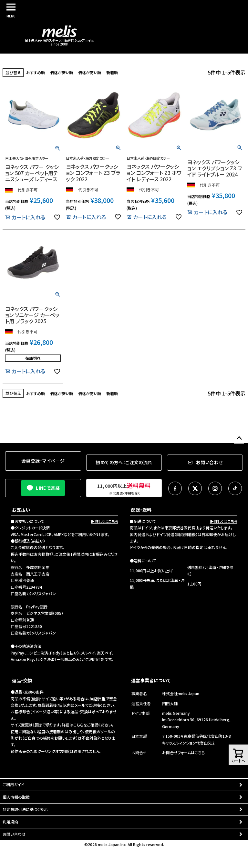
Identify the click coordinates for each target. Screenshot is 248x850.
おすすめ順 (35, 72)
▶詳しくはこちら (104, 521)
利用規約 (10, 822)
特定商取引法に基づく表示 (25, 809)
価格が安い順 (61, 72)
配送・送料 (141, 509)
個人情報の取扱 (16, 797)
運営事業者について (150, 680)
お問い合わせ (14, 834)
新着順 (112, 72)
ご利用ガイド (13, 784)
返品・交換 (22, 680)
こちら (78, 724)
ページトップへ (239, 438)
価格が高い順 (89, 72)
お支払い (21, 509)
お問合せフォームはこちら (183, 752)
